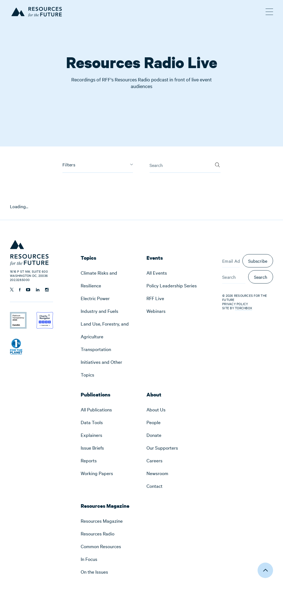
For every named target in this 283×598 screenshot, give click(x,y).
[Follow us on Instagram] (47, 290)
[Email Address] (231, 260)
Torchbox (243, 308)
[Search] (217, 163)
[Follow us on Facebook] (19, 290)
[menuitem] (109, 279)
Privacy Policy (235, 303)
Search (260, 277)
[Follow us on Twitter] (12, 289)
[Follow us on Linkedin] (38, 290)
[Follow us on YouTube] (28, 290)
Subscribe (257, 261)
